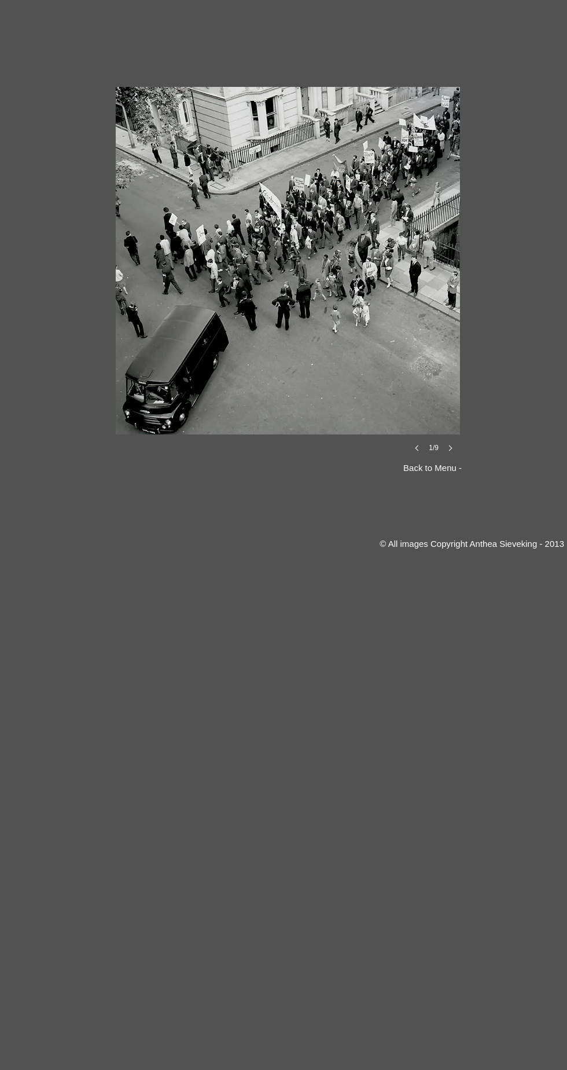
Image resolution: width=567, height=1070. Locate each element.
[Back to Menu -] (424, 468)
